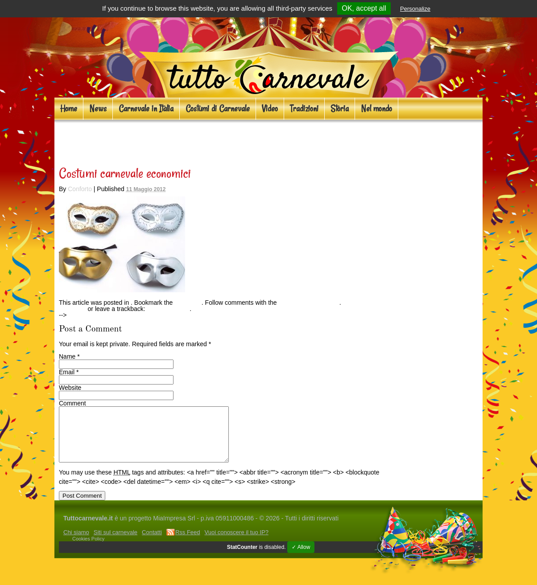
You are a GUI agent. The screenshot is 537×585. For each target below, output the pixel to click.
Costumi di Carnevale (218, 108)
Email (66, 372)
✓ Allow (301, 558)
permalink (188, 302)
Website (70, 387)
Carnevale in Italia (146, 108)
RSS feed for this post (309, 302)
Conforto (80, 188)
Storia (339, 108)
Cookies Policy (88, 549)
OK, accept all (364, 8)
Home (68, 108)
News (98, 108)
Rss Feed (187, 543)
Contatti (152, 543)
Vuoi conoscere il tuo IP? (236, 543)
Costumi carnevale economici (149, 140)
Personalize (415, 8)
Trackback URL (168, 308)
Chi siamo (76, 543)
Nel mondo (376, 108)
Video (270, 108)
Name (67, 356)
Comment (72, 403)
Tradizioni (304, 108)
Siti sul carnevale (115, 543)
